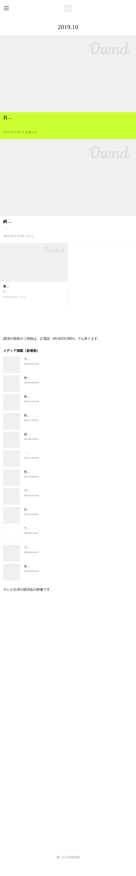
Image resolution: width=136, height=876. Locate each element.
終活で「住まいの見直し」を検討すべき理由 (45, 228)
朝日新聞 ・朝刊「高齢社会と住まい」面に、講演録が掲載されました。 (71, 446)
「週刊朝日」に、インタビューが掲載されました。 (57, 465)
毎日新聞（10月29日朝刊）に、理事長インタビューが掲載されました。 (71, 483)
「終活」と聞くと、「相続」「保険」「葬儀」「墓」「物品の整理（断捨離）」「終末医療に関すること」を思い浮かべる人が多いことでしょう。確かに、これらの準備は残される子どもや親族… (67, 238)
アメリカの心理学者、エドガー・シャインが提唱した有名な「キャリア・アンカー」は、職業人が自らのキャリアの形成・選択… (33, 311)
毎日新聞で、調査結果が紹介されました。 (52, 389)
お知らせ (31, 138)
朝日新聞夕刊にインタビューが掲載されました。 (56, 427)
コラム (29, 248)
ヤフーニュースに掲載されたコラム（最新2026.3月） (59, 371)
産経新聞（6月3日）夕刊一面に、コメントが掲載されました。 (65, 578)
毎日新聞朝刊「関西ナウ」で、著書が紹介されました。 (60, 408)
